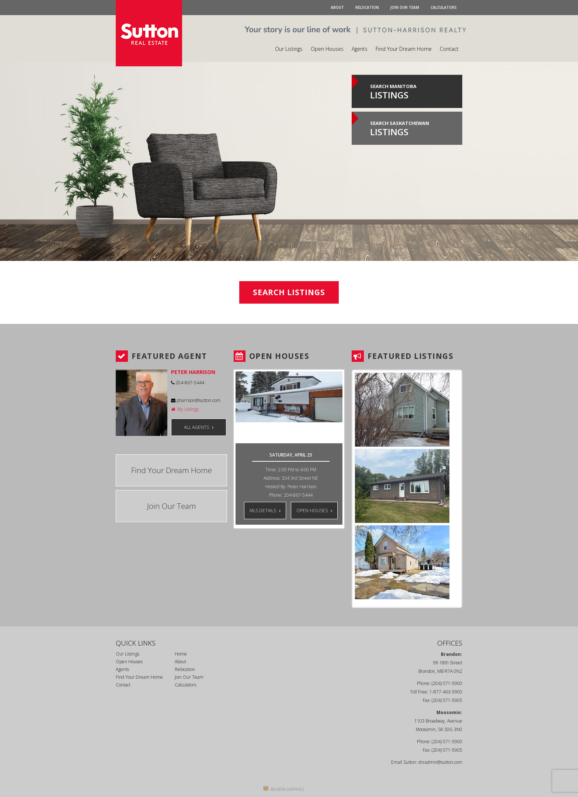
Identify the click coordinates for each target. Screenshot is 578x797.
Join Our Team (404, 7)
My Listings (185, 409)
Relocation (367, 7)
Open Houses (327, 48)
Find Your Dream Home (404, 48)
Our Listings (289, 48)
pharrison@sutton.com (195, 400)
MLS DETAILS (265, 510)
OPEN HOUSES (314, 510)
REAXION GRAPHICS (287, 789)
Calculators (444, 7)
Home (181, 654)
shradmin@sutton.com (440, 762)
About (337, 7)
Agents (360, 48)
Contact (449, 48)
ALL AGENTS (198, 427)
